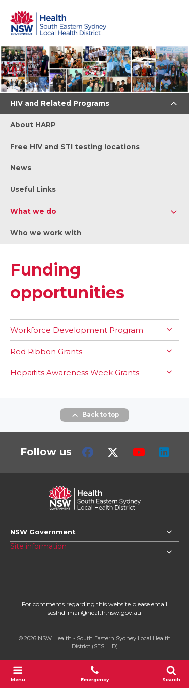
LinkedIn (164, 452)
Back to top (94, 415)
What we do (33, 211)
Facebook (87, 452)
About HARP (33, 125)
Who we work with (45, 233)
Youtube (139, 452)
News (20, 168)
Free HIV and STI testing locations (75, 147)
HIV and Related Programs (59, 103)
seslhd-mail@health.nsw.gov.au (94, 612)
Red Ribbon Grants (46, 351)
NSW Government (43, 532)
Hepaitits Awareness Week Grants (74, 372)
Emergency (95, 673)
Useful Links (33, 189)
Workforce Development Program (76, 330)
